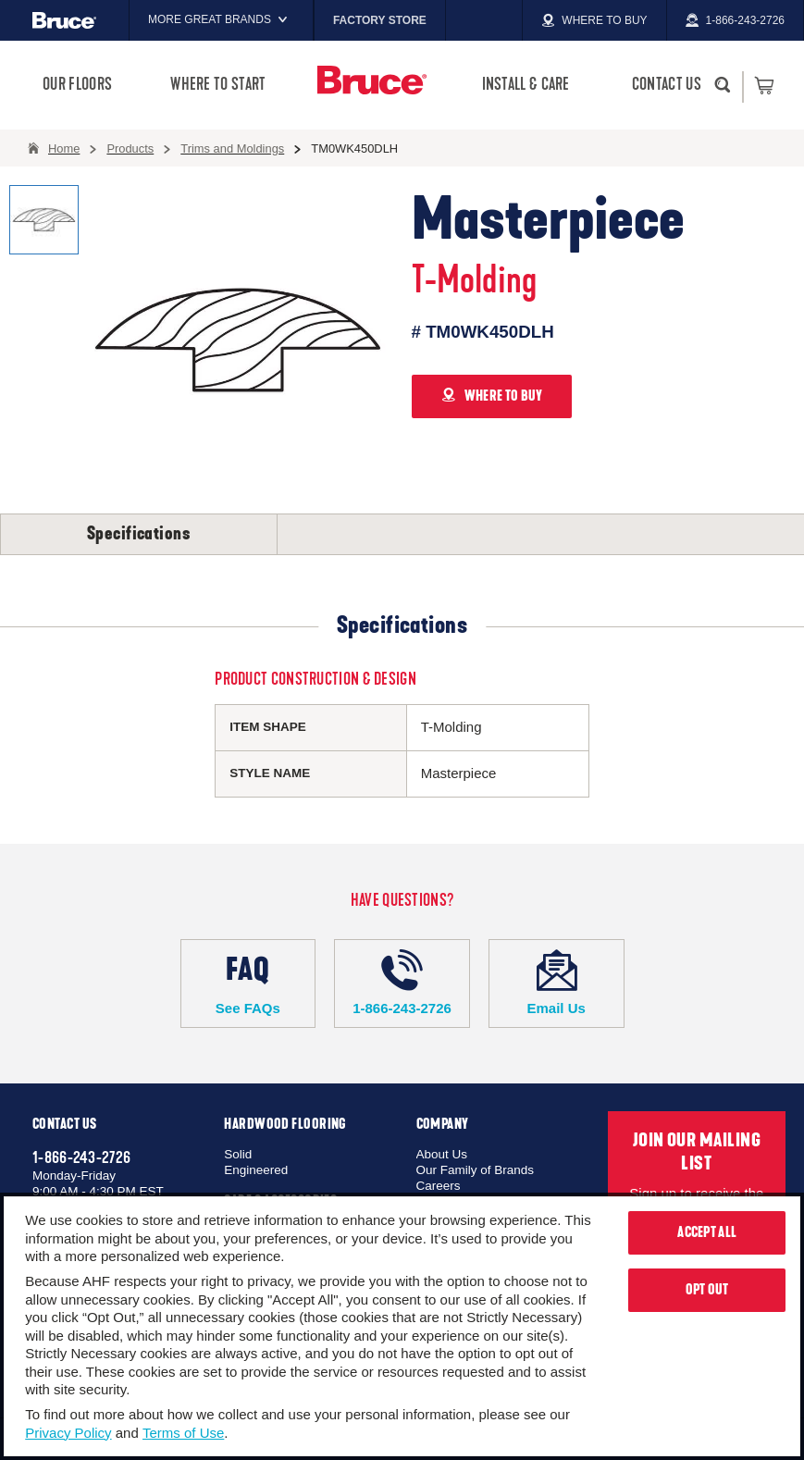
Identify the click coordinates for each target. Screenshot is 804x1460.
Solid (238, 1154)
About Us (442, 1154)
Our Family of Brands (475, 1170)
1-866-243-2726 (402, 982)
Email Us (556, 982)
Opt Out (707, 1290)
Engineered (256, 1170)
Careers (438, 1186)
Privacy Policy (68, 1433)
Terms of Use (183, 1433)
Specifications (139, 534)
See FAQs (248, 982)
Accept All (706, 1232)
